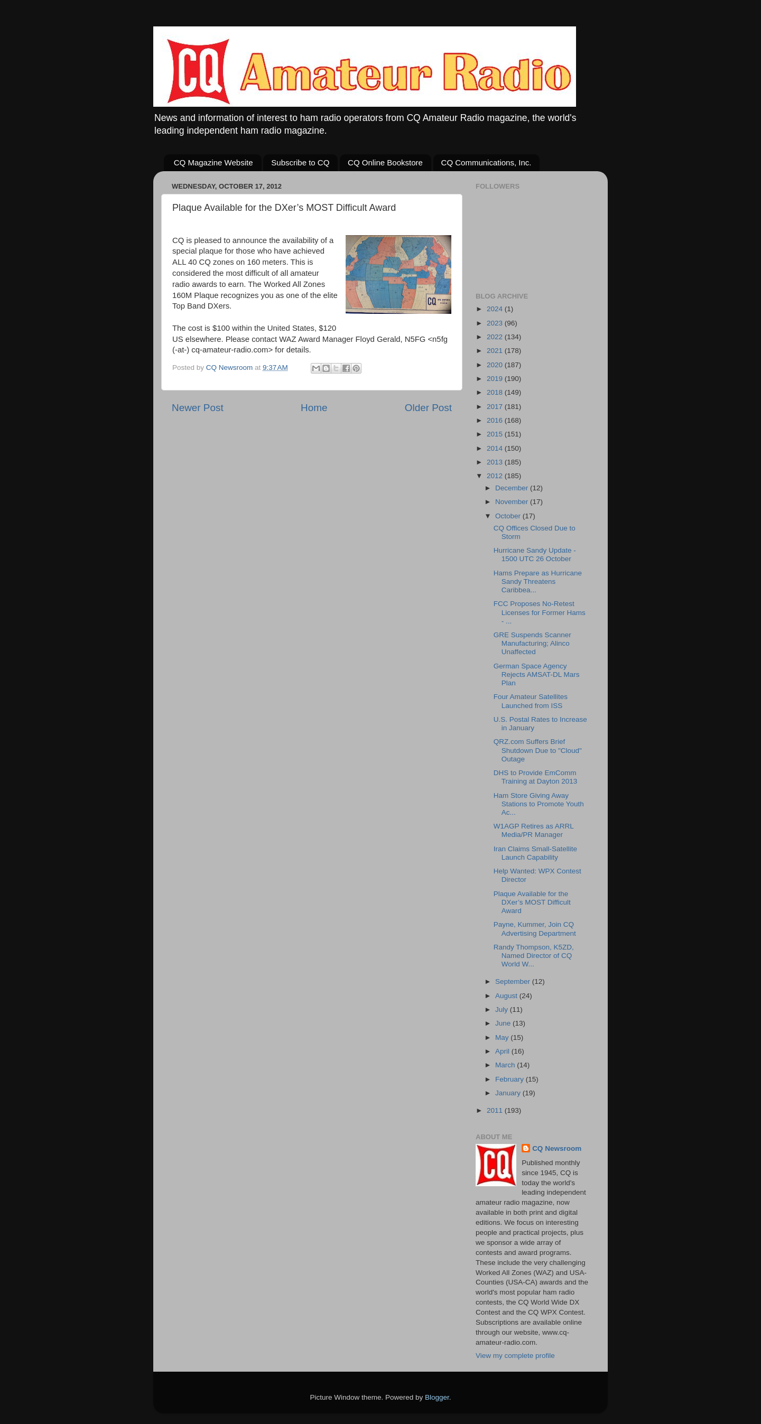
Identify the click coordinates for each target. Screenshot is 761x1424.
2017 (496, 407)
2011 (496, 1110)
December (512, 488)
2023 (496, 323)
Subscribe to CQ (300, 162)
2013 (496, 462)
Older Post (428, 407)
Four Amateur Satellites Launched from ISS (531, 701)
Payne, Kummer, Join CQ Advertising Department (535, 928)
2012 (496, 476)
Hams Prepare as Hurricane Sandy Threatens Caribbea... (538, 581)
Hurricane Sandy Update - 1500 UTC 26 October (535, 554)
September (513, 981)
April (503, 1051)
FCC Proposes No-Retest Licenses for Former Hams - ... (540, 612)
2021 (496, 351)
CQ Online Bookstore (385, 162)
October (509, 516)
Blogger (437, 1397)
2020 (496, 365)
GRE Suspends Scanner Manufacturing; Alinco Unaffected (532, 643)
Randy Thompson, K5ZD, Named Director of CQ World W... (534, 955)
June (504, 1023)
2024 (496, 309)
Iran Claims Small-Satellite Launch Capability (535, 853)
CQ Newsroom (556, 1148)
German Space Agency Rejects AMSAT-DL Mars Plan (537, 674)
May (503, 1037)
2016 (496, 420)
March (506, 1065)
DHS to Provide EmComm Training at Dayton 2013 (536, 777)
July (502, 1009)
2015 (496, 434)
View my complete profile (515, 1356)
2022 (496, 337)
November (512, 502)
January (509, 1093)
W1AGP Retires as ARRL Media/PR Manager (534, 830)
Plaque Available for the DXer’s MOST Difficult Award (532, 902)
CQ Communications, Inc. (486, 162)
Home (314, 407)
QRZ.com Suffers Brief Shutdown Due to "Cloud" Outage (538, 750)
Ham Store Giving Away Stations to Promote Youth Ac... (539, 804)
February (510, 1079)
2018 (496, 392)
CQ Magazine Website (213, 162)
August (507, 996)
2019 (496, 379)
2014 (496, 448)
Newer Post (198, 407)
